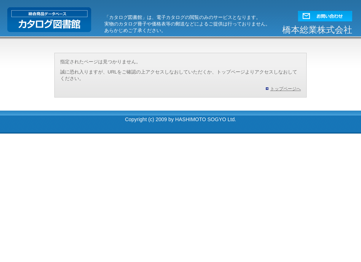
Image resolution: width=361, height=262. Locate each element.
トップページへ (285, 88)
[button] (325, 14)
